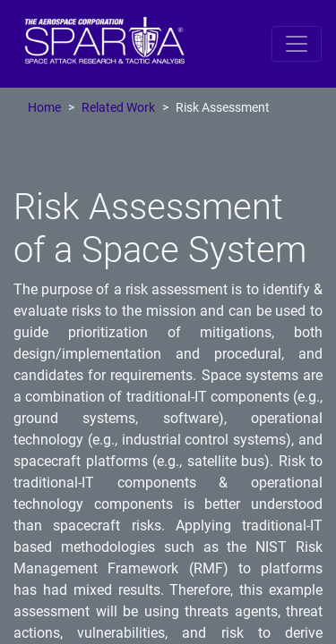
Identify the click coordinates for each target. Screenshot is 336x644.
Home (44, 107)
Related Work (118, 107)
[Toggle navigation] (296, 44)
